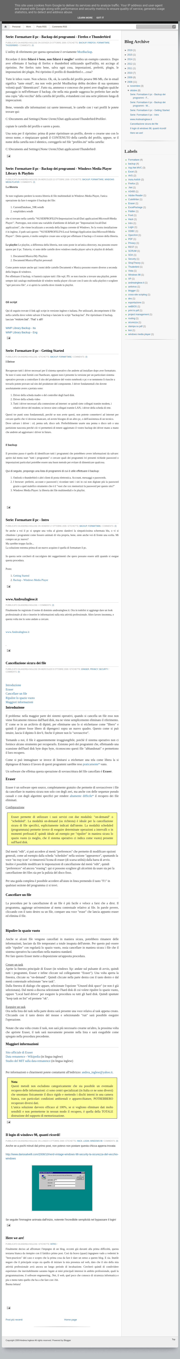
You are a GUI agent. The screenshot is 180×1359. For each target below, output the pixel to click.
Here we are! (15, 1238)
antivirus (132, 286)
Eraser (85, 669)
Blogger (67, 1340)
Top (173, 1339)
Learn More (85, 17)
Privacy (94, 669)
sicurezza (133, 322)
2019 (130, 50)
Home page (70, 1319)
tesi (130, 330)
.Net (130, 187)
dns (130, 298)
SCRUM (132, 251)
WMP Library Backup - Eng (21, 332)
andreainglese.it (136, 282)
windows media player (139, 334)
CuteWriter (133, 199)
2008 (130, 82)
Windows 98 (96, 1141)
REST (131, 247)
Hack (79, 1141)
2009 (130, 77)
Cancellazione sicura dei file (26, 663)
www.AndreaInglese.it (22, 599)
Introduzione (13, 685)
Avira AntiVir (134, 179)
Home (6, 27)
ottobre (134, 90)
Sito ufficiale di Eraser (19, 1052)
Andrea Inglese (27, 1340)
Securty (103, 669)
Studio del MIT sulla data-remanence (28, 1060)
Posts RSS (42, 26)
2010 (130, 73)
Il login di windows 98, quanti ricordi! (33, 1135)
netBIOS (132, 306)
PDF (130, 239)
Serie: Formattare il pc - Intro (27, 520)
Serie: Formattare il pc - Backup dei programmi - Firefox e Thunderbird (58, 37)
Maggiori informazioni (19, 702)
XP (129, 278)
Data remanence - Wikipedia (23, 1056)
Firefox (92, 43)
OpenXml (133, 235)
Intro (53, 1244)
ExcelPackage (135, 207)
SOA (130, 255)
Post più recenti (14, 1319)
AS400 (131, 191)
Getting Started (21, 575)
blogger (132, 290)
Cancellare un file (16, 693)
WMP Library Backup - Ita (21, 328)
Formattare (103, 43)
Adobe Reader (135, 195)
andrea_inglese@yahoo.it (97, 1072)
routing (131, 318)
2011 (130, 68)
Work (28, 26)
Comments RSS (59, 26)
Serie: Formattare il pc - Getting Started (35, 351)
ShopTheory (134, 263)
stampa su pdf (135, 326)
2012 (130, 64)
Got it (100, 17)
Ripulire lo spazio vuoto (20, 698)
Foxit (130, 215)
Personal (16, 26)
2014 (130, 59)
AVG (130, 175)
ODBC (131, 231)
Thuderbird (12, 45)
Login (86, 1141)
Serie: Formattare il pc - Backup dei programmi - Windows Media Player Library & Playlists (59, 171)
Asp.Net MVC (135, 167)
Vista (130, 270)
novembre (135, 86)
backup (83, 43)
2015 (130, 54)
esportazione (134, 302)
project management (138, 314)
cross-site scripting (137, 294)
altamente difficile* (82, 796)
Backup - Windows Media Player (30, 580)
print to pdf (133, 310)
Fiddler (131, 211)
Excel (131, 171)
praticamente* (91, 764)
